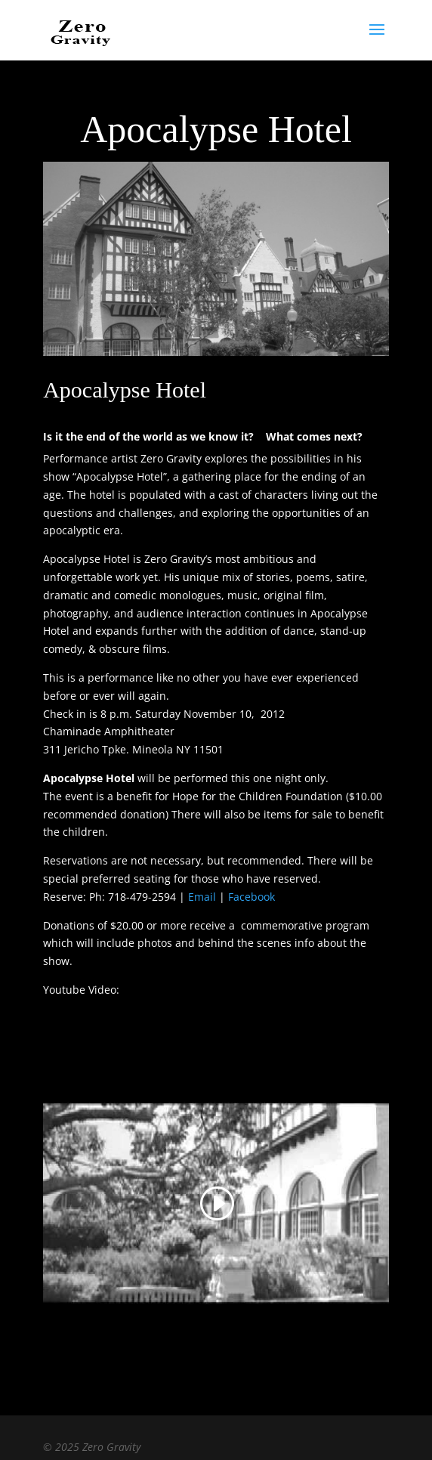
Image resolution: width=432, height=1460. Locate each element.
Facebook (251, 896)
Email (202, 896)
